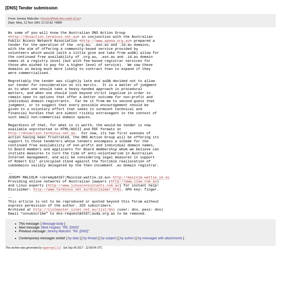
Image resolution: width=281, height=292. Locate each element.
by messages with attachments (160, 275)
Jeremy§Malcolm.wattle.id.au (60, 18)
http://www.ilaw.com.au (134, 211)
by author (127, 275)
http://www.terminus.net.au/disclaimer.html (77, 221)
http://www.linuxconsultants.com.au (83, 216)
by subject (108, 275)
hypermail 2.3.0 (51, 284)
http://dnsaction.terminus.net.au (43, 38)
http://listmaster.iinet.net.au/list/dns (74, 245)
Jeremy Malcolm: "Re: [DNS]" (68, 268)
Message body (52, 261)
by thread (90, 275)
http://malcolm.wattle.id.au (141, 206)
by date (73, 275)
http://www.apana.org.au (105, 42)
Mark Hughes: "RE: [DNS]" (60, 264)
